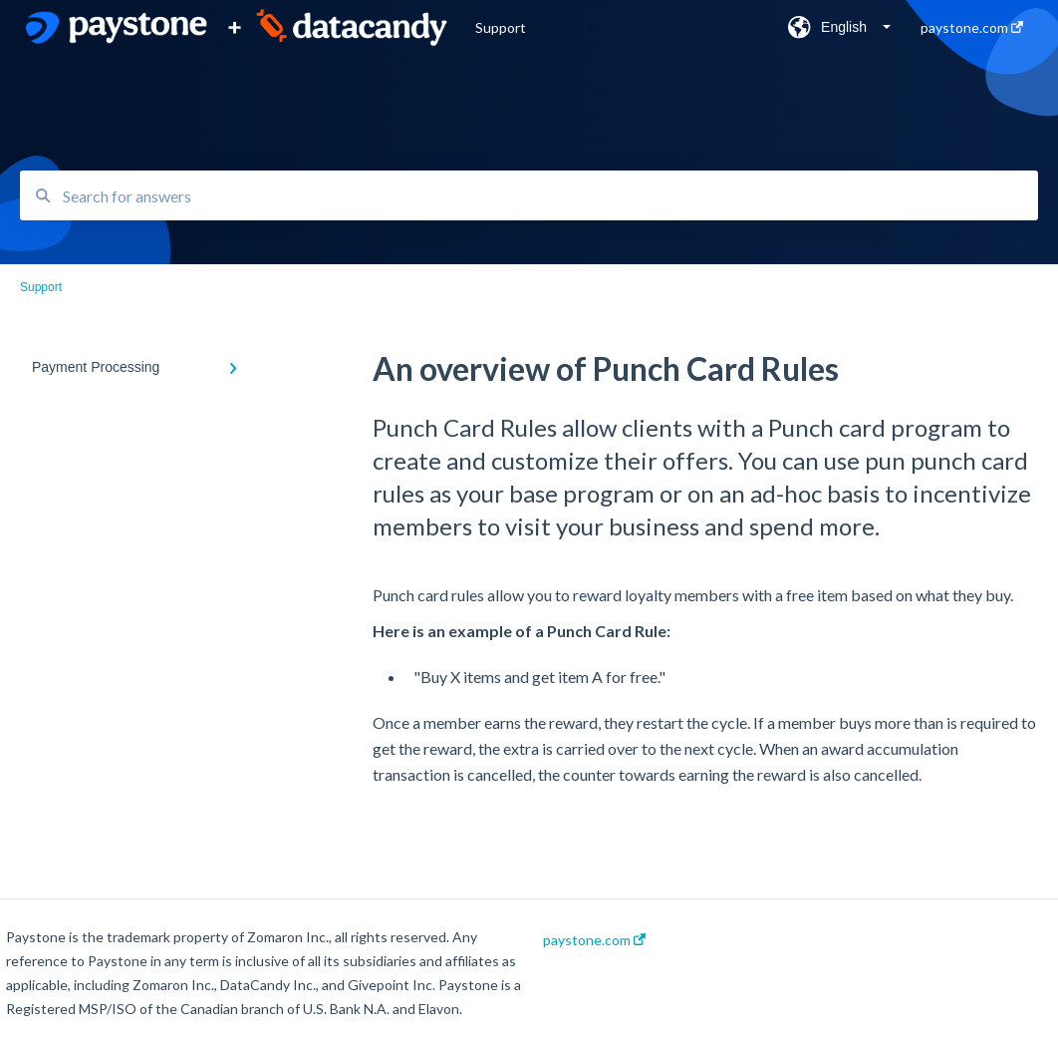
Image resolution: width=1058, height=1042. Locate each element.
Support (500, 27)
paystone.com (594, 940)
